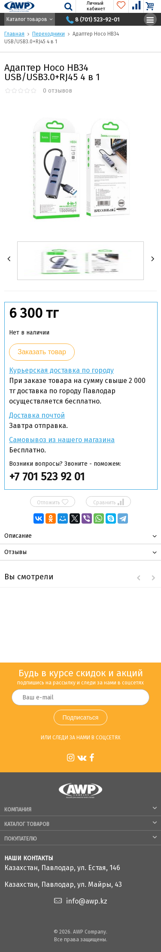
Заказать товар (42, 351)
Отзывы (15, 552)
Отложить (52, 502)
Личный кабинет (91, 6)
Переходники (48, 34)
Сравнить (108, 502)
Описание (18, 535)
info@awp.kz (86, 901)
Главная (14, 34)
